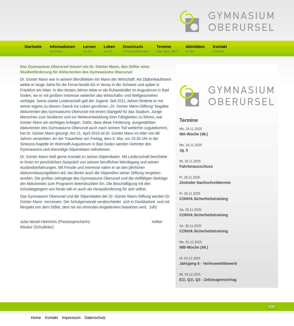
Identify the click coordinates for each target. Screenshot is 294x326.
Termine (167, 48)
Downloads (136, 48)
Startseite (33, 46)
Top (271, 307)
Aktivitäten (195, 48)
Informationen (62, 48)
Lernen (89, 48)
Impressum (71, 317)
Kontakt (220, 48)
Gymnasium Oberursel (227, 22)
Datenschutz (95, 317)
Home (36, 317)
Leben (109, 48)
